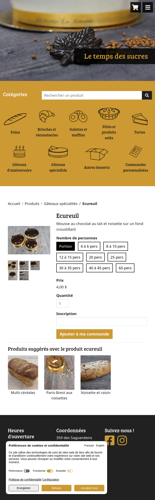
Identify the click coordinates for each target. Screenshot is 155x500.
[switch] (26, 471)
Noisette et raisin (95, 392)
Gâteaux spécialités (61, 203)
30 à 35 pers (69, 267)
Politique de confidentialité (25, 479)
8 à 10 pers (115, 246)
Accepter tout (89, 488)
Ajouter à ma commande (84, 334)
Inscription (66, 313)
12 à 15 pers (69, 257)
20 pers (95, 257)
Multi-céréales (23, 392)
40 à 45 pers (99, 267)
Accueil (14, 203)
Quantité (64, 295)
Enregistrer (23, 488)
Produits (32, 203)
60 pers (125, 267)
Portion (65, 246)
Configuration (50, 479)
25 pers (116, 257)
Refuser (56, 488)
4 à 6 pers (89, 246)
